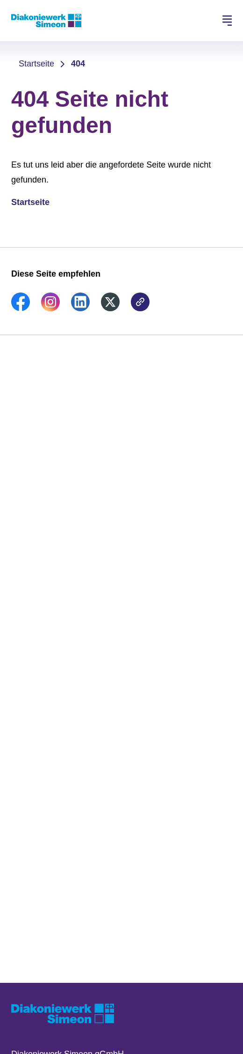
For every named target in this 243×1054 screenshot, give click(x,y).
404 (78, 63)
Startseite (36, 63)
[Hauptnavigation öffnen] (227, 20)
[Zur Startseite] (46, 21)
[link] (20, 308)
